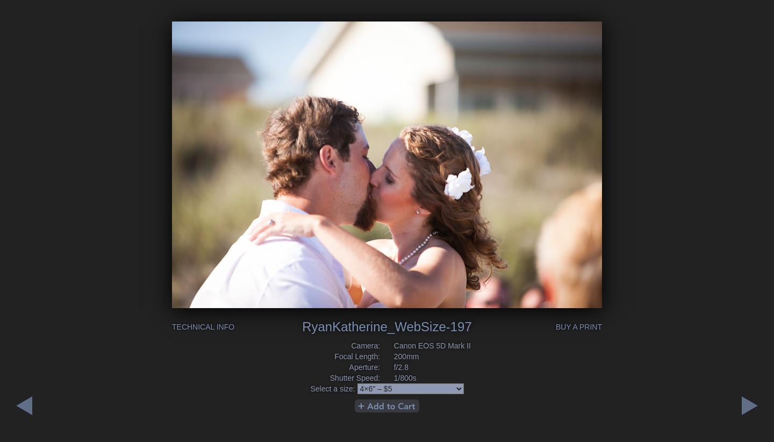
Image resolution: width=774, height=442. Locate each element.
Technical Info (203, 327)
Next (24, 405)
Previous (750, 405)
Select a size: (332, 388)
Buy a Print (579, 327)
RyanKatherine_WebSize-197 (387, 326)
